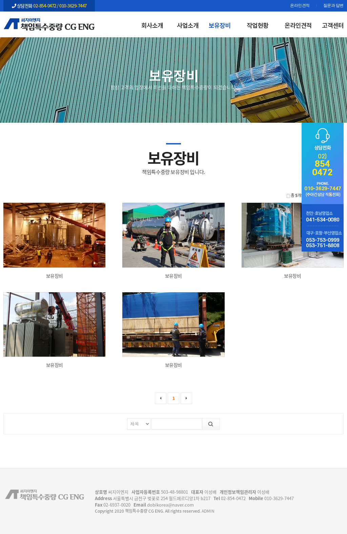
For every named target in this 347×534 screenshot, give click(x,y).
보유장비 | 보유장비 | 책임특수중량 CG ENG (49, 24)
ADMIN (208, 511)
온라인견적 (300, 6)
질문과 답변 (333, 6)
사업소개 (188, 25)
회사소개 (152, 25)
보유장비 (219, 25)
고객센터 (333, 25)
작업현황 (257, 25)
